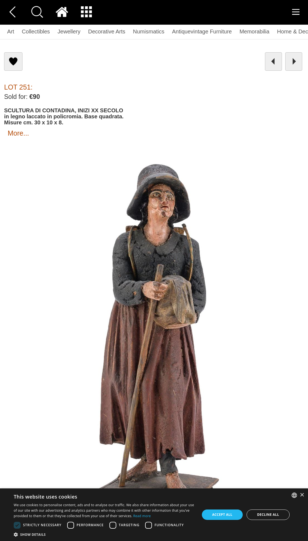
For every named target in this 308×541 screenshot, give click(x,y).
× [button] (302, 495)
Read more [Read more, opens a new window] (142, 516)
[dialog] (154, 514)
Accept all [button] (222, 514)
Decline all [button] (268, 514)
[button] (104, 534)
